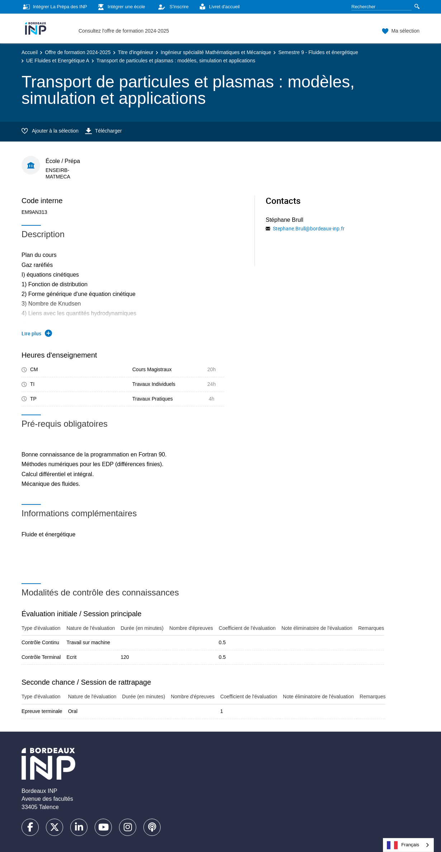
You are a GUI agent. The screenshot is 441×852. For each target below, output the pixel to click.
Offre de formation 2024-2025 (77, 52)
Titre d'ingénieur (135, 52)
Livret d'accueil (219, 7)
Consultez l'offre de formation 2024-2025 (124, 31)
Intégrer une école (120, 7)
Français (403, 845)
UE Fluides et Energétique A (57, 60)
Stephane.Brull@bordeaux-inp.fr (309, 228)
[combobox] (408, 845)
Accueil (30, 52)
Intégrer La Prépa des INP (54, 7)
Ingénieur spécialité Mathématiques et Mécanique (216, 52)
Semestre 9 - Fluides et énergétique (318, 52)
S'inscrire (171, 7)
